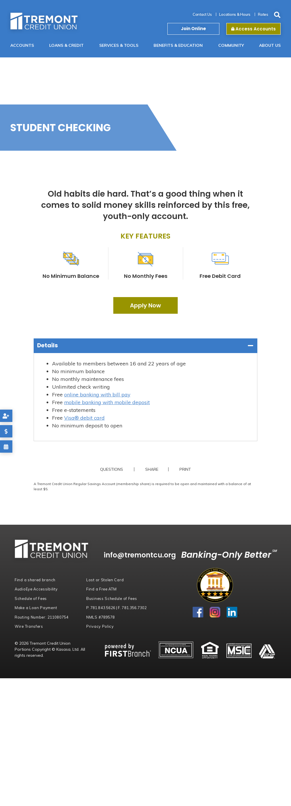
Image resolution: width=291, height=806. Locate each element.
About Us (270, 45)
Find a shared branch (35, 580)
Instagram (215, 612)
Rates (263, 14)
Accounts (22, 45)
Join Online (193, 29)
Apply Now (145, 305)
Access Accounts (253, 29)
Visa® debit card (84, 417)
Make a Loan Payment (36, 607)
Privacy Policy (100, 626)
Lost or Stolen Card (105, 580)
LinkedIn (233, 612)
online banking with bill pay (97, 394)
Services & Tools (118, 45)
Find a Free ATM (102, 589)
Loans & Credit (66, 45)
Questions (110, 469)
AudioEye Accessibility (37, 589)
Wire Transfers (29, 626)
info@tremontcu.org (144, 555)
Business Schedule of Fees (112, 598)
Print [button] (186, 469)
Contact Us (202, 14)
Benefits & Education (178, 45)
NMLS (100, 617)
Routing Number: (42, 617)
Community (231, 45)
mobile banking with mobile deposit (107, 402)
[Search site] (277, 15)
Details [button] (47, 345)
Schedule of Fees (31, 598)
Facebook (198, 612)
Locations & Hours (234, 14)
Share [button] (151, 469)
